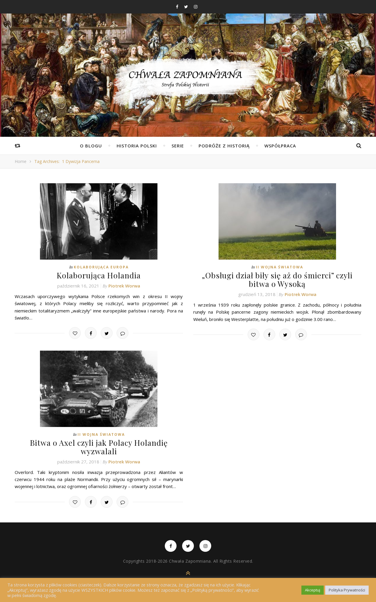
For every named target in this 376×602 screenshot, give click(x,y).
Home (20, 161)
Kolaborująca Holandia (99, 275)
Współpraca (280, 146)
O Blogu (91, 146)
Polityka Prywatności (347, 590)
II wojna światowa (279, 267)
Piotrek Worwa (124, 286)
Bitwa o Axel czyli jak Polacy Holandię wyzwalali (99, 447)
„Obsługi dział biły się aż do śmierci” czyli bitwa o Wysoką (277, 279)
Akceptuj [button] (312, 590)
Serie (178, 146)
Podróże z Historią (224, 146)
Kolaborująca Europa (101, 267)
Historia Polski (137, 146)
